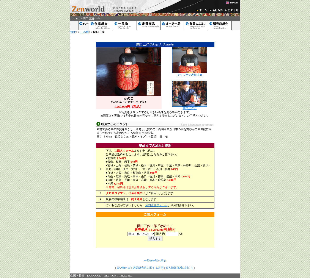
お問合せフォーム (156, 205)
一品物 (84, 32)
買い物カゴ (123, 267)
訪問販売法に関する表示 (148, 267)
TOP (73, 32)
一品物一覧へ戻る (155, 260)
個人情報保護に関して (179, 267)
